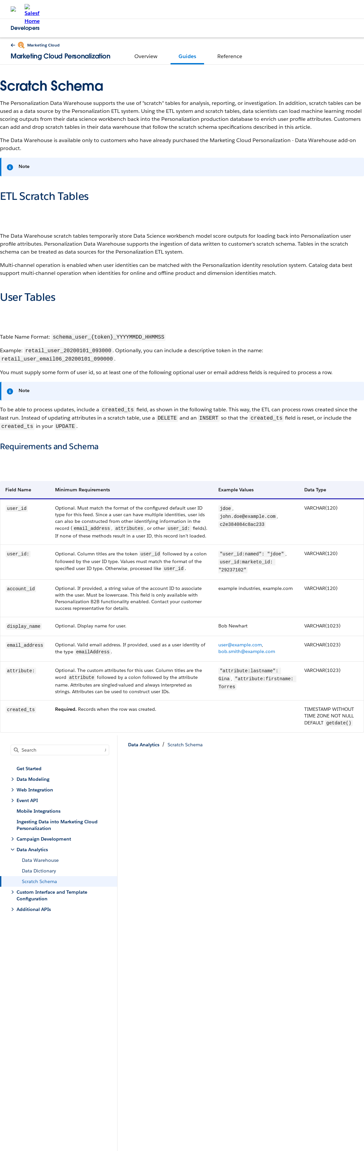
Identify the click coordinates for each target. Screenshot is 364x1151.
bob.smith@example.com (246, 651)
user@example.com (240, 645)
